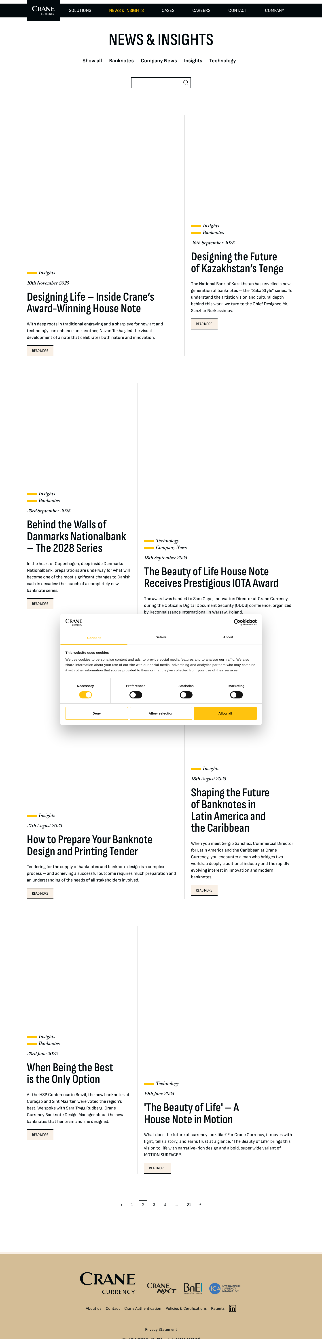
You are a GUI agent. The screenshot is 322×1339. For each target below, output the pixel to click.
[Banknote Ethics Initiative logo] (193, 1288)
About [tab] (228, 637)
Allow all (225, 713)
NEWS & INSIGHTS (126, 10)
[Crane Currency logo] (110, 1283)
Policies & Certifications (186, 1308)
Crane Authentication (142, 1308)
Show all (92, 60)
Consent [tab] (94, 638)
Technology (222, 60)
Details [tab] (161, 637)
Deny (97, 713)
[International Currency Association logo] (226, 1288)
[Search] (156, 83)
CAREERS (201, 10)
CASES (168, 10)
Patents (218, 1308)
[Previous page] (122, 1205)
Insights (193, 60)
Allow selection (161, 713)
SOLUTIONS (80, 10)
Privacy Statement (161, 1329)
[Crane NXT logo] (162, 1288)
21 (189, 1204)
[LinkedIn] (232, 1308)
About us (93, 1308)
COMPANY (274, 10)
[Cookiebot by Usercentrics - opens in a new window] (237, 622)
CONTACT (237, 10)
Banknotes (121, 60)
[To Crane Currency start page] (43, 10)
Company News (159, 60)
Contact (113, 1308)
